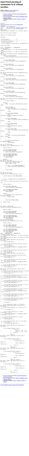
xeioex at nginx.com (13, 10)
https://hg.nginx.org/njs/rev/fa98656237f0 (12, 25)
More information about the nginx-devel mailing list (12, 454)
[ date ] (14, 19)
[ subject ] (23, 19)
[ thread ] (19, 19)
